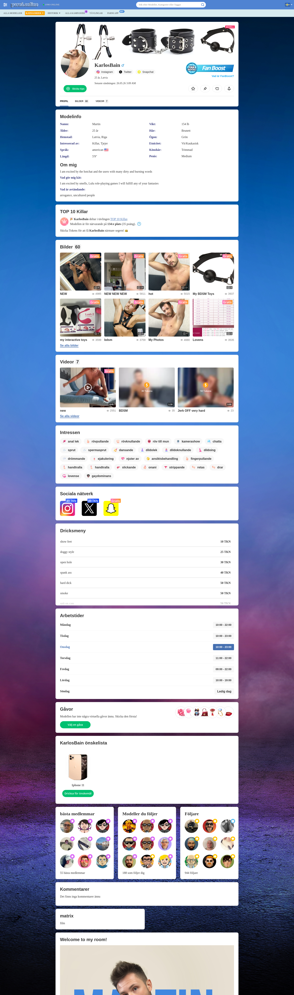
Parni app (113, 12)
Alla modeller (12, 13)
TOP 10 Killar (118, 219)
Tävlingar (96, 13)
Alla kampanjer (76, 12)
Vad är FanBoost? (223, 76)
